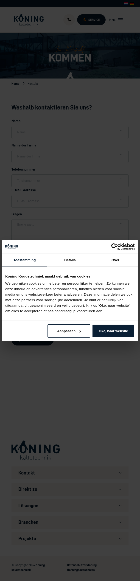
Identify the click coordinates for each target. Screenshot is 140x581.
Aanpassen (69, 331)
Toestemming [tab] (24, 260)
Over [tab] (116, 260)
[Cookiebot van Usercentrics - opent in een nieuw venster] (115, 246)
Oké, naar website (113, 331)
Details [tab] (70, 260)
